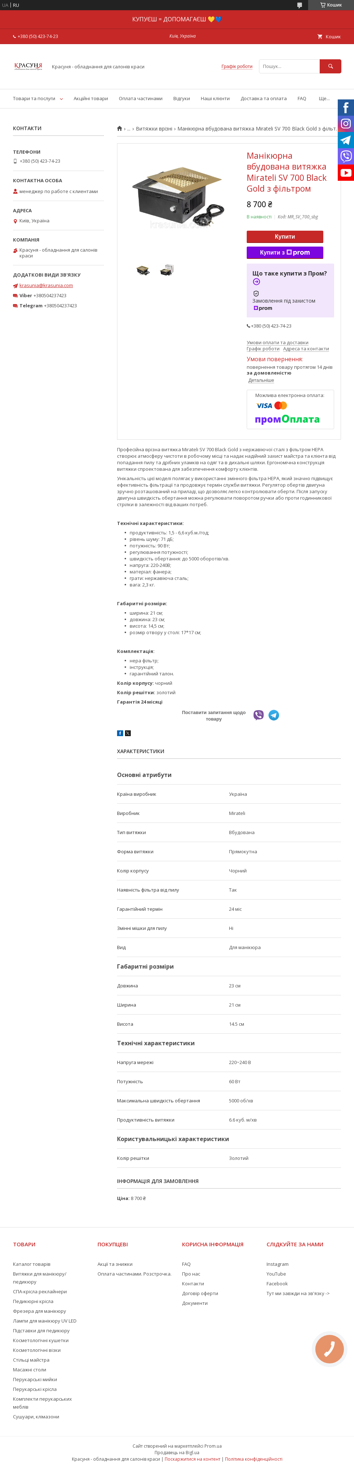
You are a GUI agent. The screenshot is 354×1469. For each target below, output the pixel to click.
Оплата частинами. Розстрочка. (135, 1274)
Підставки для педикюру (41, 1330)
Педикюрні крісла (33, 1301)
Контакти (193, 1283)
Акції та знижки (115, 1264)
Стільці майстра (31, 1360)
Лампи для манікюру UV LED (45, 1321)
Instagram (278, 1264)
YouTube (276, 1274)
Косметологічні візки (37, 1350)
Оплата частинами (141, 98)
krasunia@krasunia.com (46, 285)
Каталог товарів (32, 1264)
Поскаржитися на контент (192, 1459)
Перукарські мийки (35, 1379)
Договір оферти (200, 1293)
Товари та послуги (34, 98)
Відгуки (181, 98)
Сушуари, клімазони (36, 1416)
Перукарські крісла (35, 1389)
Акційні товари (91, 98)
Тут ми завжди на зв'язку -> (298, 1293)
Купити (285, 237)
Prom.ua (213, 1446)
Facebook (277, 1283)
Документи (195, 1303)
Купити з (285, 252)
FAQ (302, 98)
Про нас (191, 1274)
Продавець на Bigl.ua (177, 1452)
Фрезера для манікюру (39, 1311)
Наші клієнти (215, 98)
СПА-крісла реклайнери (40, 1291)
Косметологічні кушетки (41, 1340)
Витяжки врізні (154, 129)
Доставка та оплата (264, 98)
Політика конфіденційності (253, 1459)
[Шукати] (330, 66)
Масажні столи (29, 1369)
